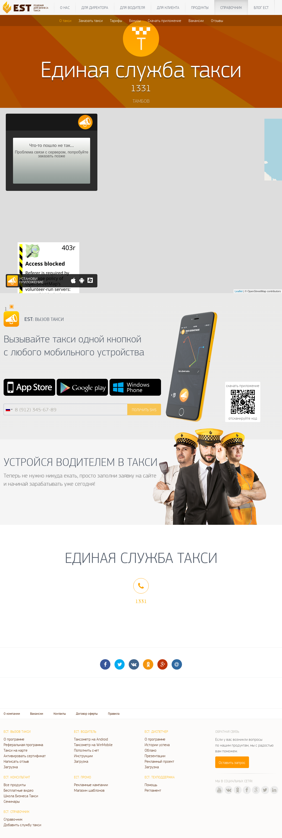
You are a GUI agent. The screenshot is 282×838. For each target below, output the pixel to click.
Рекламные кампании (91, 784)
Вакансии (196, 20)
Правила (114, 714)
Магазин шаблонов (89, 790)
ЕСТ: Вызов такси (17, 731)
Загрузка (11, 766)
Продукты (199, 7)
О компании (12, 714)
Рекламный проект (159, 761)
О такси (65, 20)
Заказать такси (91, 20)
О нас (65, 7)
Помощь (151, 784)
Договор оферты (87, 714)
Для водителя (132, 7)
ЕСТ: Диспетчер (156, 731)
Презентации (155, 755)
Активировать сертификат (25, 755)
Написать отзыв (16, 761)
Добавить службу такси (22, 824)
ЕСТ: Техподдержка (160, 777)
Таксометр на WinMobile (93, 744)
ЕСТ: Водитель (85, 731)
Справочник (231, 7)
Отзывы (217, 20)
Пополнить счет (86, 750)
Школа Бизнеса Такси (21, 795)
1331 (141, 601)
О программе (14, 739)
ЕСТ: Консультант (17, 777)
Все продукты (15, 784)
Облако (150, 750)
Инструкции (83, 755)
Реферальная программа (23, 744)
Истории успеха (157, 744)
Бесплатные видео (19, 790)
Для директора (94, 7)
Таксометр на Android (91, 739)
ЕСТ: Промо (82, 777)
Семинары (12, 801)
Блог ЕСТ (261, 7)
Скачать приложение (164, 20)
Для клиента (168, 7)
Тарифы (116, 20)
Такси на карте (15, 750)
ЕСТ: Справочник (16, 812)
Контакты (60, 714)
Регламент (153, 790)
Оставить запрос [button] (232, 762)
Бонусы (135, 20)
